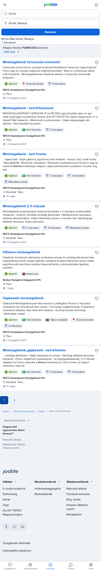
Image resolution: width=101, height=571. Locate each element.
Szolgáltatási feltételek (16, 543)
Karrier (6, 499)
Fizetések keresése (78, 494)
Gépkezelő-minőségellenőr (23, 298)
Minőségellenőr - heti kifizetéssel (28, 108)
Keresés (50, 32)
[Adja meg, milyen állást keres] (50, 14)
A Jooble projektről (14, 488)
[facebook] (6, 526)
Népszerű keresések (17, 420)
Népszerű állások (12, 439)
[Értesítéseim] (96, 5)
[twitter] (14, 526)
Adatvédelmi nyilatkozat (17, 550)
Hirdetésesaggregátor (48, 488)
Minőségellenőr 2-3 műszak (24, 206)
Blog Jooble (73, 499)
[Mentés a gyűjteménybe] (97, 62)
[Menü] (4, 4)
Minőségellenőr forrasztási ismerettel (31, 62)
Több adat (11, 52)
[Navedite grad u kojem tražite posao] (50, 23)
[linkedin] (22, 526)
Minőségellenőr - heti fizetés (24, 154)
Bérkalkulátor (74, 514)
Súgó (6, 505)
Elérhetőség (10, 494)
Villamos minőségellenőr (21, 252)
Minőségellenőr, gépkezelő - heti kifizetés (34, 350)
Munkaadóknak (43, 494)
